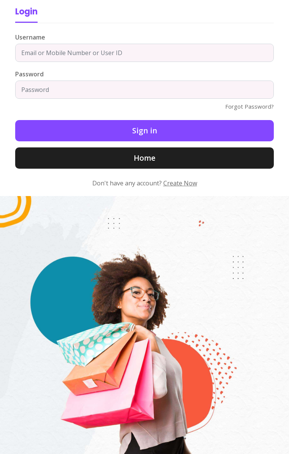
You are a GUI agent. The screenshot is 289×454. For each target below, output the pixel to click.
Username (30, 37)
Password (29, 74)
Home (144, 158)
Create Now (180, 183)
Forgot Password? (249, 106)
